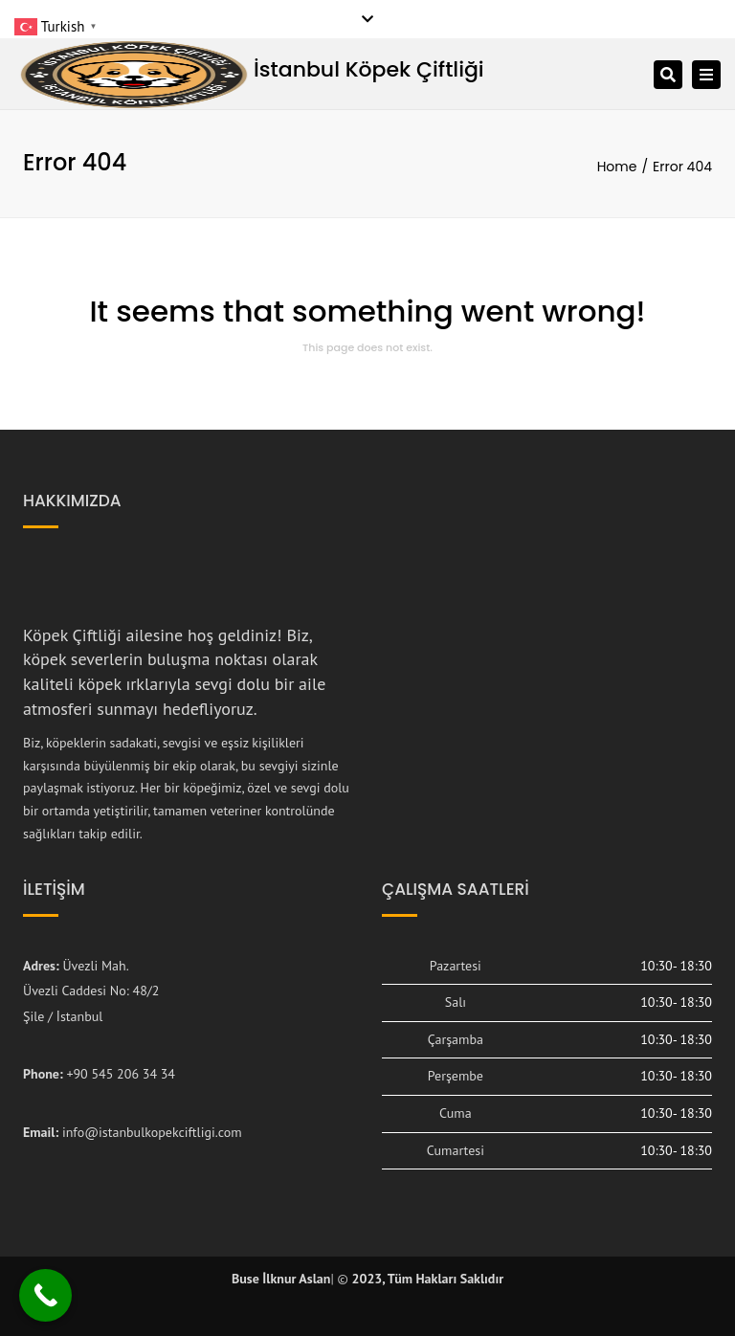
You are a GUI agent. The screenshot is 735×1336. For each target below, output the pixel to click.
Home (617, 166)
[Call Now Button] (45, 1295)
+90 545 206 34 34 (120, 1073)
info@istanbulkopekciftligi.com (152, 1132)
